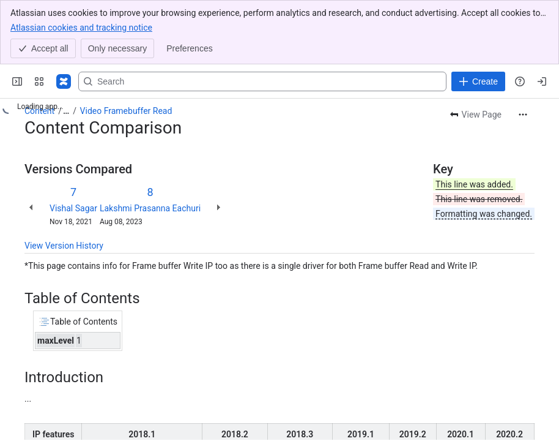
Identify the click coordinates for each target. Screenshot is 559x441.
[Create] (478, 81)
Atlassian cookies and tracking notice (81, 26)
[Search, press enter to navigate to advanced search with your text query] (262, 81)
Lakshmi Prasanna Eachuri (150, 208)
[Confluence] (63, 81)
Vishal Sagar (73, 208)
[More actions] (523, 114)
